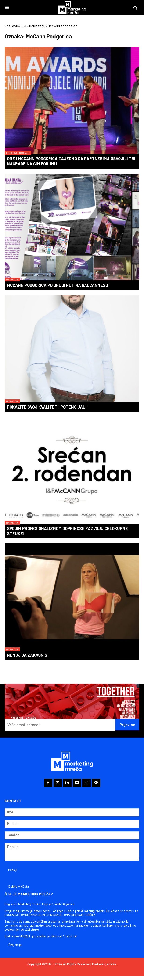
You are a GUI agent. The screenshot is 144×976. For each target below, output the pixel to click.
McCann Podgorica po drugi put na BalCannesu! (58, 285)
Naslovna (12, 26)
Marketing (12, 279)
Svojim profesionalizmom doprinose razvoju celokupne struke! (67, 531)
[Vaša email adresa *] (60, 725)
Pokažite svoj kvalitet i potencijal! (47, 406)
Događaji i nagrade (18, 152)
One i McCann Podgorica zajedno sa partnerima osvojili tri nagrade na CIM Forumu (71, 161)
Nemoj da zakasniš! (28, 655)
